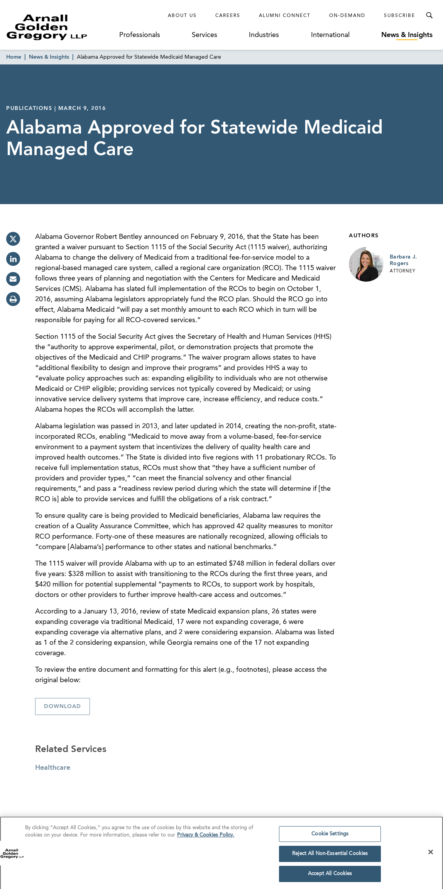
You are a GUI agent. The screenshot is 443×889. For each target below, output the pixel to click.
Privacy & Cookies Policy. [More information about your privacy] (205, 837)
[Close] (430, 854)
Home (13, 57)
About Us (182, 16)
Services (204, 35)
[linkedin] (13, 259)
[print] (13, 299)
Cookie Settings (329, 836)
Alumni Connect (285, 16)
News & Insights (407, 35)
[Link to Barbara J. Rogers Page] (366, 264)
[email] (13, 279)
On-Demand (347, 16)
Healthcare (52, 767)
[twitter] (13, 239)
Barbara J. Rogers (403, 260)
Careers (227, 16)
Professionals (139, 35)
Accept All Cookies (330, 876)
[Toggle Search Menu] (429, 15)
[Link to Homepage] (60, 27)
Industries (264, 35)
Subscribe (399, 16)
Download (62, 706)
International (330, 35)
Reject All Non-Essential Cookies (330, 856)
